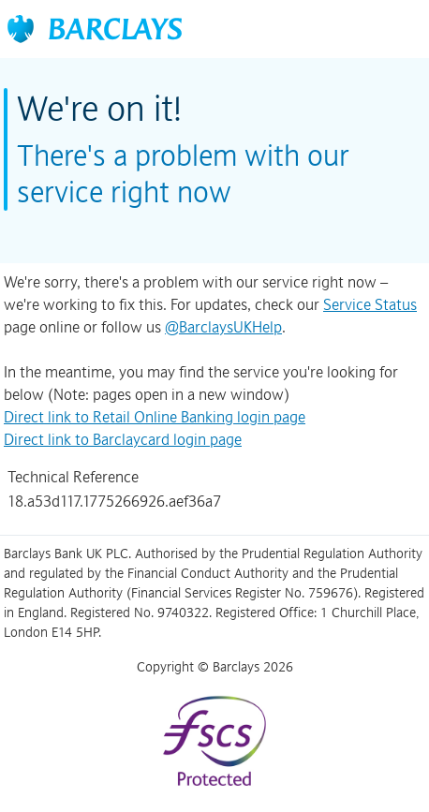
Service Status (370, 304)
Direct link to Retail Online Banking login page (154, 416)
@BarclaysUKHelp (223, 326)
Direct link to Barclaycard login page (123, 439)
